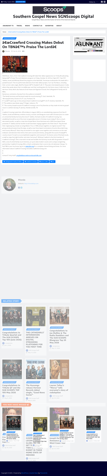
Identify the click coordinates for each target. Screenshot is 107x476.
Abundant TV (8, 26)
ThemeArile (43, 473)
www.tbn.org (29, 146)
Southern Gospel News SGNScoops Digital (53, 16)
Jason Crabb (44, 161)
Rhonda (7, 51)
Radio (27, 26)
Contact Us (37, 26)
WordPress (24, 473)
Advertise (49, 26)
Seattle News (34, 473)
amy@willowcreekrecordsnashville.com (28, 155)
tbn (53, 161)
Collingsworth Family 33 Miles (13, 161)
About (59, 26)
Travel (19, 26)
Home (4, 32)
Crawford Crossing (31, 161)
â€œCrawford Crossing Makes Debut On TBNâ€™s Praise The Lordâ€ (29, 32)
